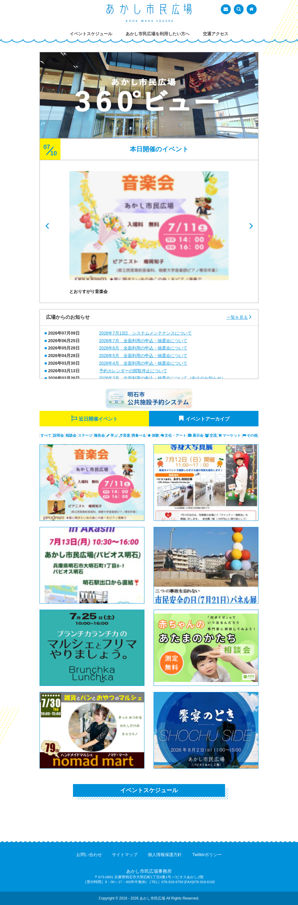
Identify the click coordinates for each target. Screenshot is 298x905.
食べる (140, 435)
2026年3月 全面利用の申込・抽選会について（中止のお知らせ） (162, 378)
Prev (47, 226)
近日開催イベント (98, 419)
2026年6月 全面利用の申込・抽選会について (143, 348)
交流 (213, 435)
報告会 (99, 435)
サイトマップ (124, 854)
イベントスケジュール (149, 790)
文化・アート (175, 435)
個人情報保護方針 (165, 854)
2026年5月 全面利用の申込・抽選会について (143, 355)
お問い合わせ (89, 854)
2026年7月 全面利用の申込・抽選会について (143, 340)
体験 (155, 435)
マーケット (232, 435)
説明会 (58, 435)
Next (250, 226)
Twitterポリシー (207, 854)
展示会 (197, 435)
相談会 (70, 435)
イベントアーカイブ (208, 419)
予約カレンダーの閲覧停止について (133, 370)
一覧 (237, 317)
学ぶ (114, 435)
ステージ (85, 435)
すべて (45, 435)
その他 (252, 435)
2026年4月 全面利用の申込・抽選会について (143, 363)
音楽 (126, 435)
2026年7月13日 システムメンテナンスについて (145, 333)
